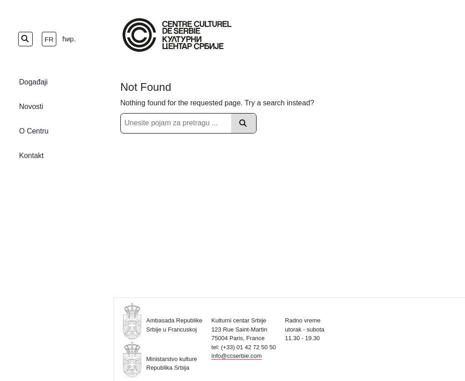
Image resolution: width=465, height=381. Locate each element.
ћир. (68, 39)
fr (49, 39)
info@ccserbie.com (237, 355)
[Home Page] (177, 35)
